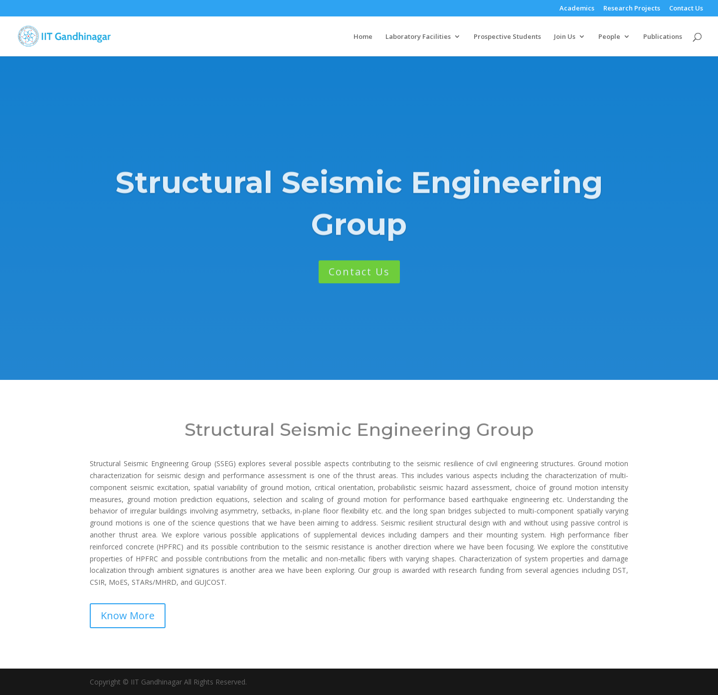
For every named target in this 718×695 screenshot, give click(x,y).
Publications (662, 37)
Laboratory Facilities (418, 37)
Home (363, 37)
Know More (128, 615)
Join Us (564, 37)
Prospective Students (507, 37)
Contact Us (686, 8)
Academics (576, 8)
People (609, 37)
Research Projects (631, 8)
